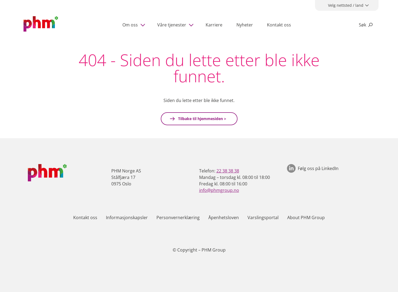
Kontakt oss (279, 25)
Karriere (214, 25)
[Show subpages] (143, 25)
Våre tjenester (171, 25)
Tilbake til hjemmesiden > (201, 118)
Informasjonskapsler (127, 217)
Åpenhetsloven (223, 217)
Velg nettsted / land (345, 5)
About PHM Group (306, 217)
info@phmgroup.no (219, 190)
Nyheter (244, 25)
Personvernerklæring (178, 217)
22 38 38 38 (227, 171)
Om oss (130, 25)
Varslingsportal (263, 217)
